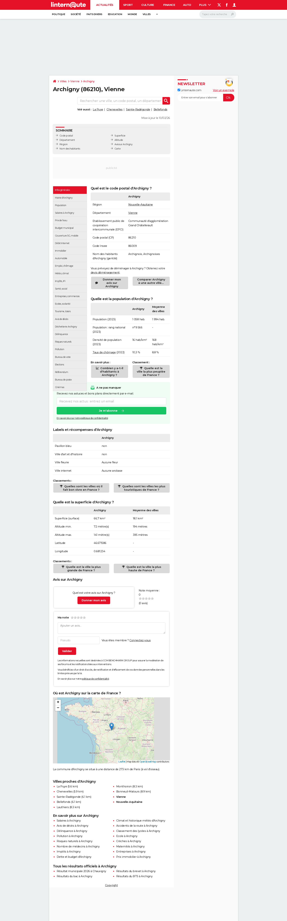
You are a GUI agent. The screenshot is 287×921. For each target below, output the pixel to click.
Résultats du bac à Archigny (74, 876)
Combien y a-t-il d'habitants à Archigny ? (111, 372)
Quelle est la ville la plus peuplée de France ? (151, 372)
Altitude (118, 140)
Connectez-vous (140, 640)
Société (76, 14)
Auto (187, 5)
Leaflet (121, 761)
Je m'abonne (108, 410)
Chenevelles (115, 109)
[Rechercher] (217, 14)
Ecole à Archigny (127, 836)
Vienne (75, 81)
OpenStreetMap (147, 761)
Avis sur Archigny (123, 144)
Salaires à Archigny (69, 820)
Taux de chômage (104, 352)
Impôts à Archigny (69, 851)
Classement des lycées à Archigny (138, 831)
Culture (147, 5)
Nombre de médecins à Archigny (78, 846)
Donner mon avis (94, 600)
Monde (132, 14)
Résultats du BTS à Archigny (134, 876)
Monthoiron (124, 786)
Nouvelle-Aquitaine (140, 204)
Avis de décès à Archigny (72, 825)
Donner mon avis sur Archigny (112, 283)
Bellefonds (160, 109)
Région (64, 144)
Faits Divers (94, 14)
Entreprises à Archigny (131, 851)
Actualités (104, 5)
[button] (111, 726)
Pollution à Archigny (70, 836)
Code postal (66, 135)
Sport (128, 5)
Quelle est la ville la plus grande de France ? (83, 568)
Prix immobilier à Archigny (133, 857)
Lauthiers (63, 807)
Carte (117, 148)
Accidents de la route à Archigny (136, 825)
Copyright (111, 885)
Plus (205, 5)
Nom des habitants (70, 148)
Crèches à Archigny (128, 841)
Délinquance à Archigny (72, 831)
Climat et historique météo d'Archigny (140, 820)
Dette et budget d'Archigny (74, 857)
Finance (169, 5)
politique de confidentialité (95, 678)
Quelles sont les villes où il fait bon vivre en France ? (83, 488)
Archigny (89, 81)
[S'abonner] (206, 97)
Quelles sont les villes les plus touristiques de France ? (143, 488)
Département (67, 140)
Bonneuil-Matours (128, 791)
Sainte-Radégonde (138, 109)
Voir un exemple (223, 90)
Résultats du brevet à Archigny (136, 871)
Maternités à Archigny (130, 846)
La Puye (98, 109)
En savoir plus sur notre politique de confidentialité (82, 418)
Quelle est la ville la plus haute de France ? (143, 568)
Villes (147, 14)
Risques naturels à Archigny (75, 841)
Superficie (119, 135)
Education (115, 14)
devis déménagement (105, 272)
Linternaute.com (189, 90)
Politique (58, 14)
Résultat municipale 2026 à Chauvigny (81, 871)
